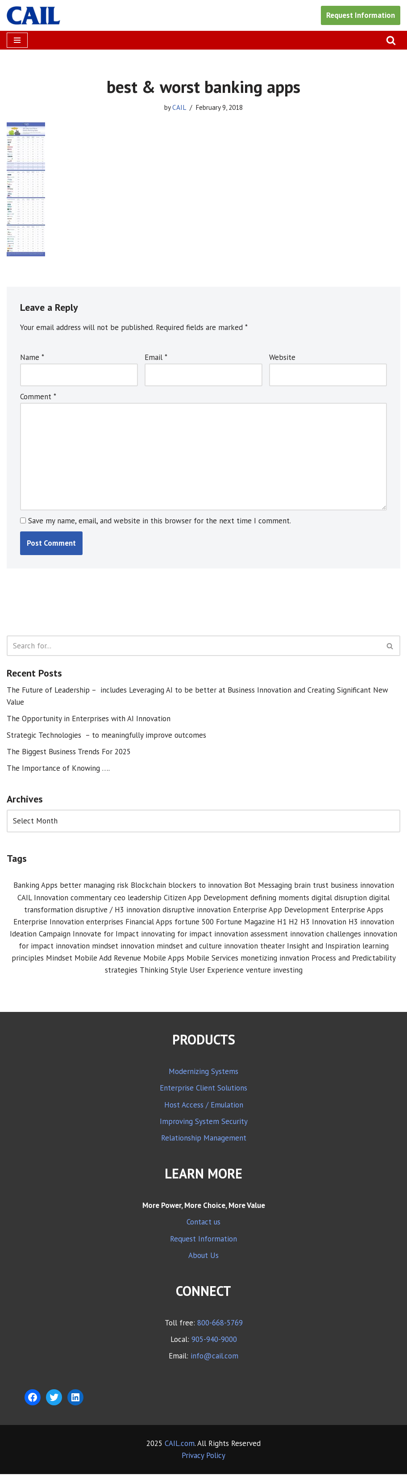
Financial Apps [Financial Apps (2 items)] (148, 923)
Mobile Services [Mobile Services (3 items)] (212, 959)
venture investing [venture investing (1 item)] (274, 971)
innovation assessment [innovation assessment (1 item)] (251, 935)
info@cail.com (214, 1357)
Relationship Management (203, 1139)
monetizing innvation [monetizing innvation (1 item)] (275, 959)
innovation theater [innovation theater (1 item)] (254, 947)
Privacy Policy (203, 1456)
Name (32, 357)
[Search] (391, 40)
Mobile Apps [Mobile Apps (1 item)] (163, 959)
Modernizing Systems (203, 1073)
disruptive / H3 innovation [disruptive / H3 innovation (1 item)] (117, 910)
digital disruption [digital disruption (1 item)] (339, 898)
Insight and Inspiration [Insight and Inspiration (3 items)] (323, 947)
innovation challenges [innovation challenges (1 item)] (325, 935)
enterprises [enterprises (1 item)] (104, 923)
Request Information (360, 15)
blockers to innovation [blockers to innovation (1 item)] (205, 886)
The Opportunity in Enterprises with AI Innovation (89, 719)
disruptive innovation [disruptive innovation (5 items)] (196, 910)
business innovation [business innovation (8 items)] (362, 886)
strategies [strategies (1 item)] (121, 971)
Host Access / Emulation (203, 1106)
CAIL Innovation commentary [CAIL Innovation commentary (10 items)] (64, 898)
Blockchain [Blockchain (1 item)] (148, 886)
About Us (203, 1256)
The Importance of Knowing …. (58, 769)
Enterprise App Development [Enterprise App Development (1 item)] (281, 910)
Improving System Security (204, 1122)
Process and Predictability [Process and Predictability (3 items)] (353, 959)
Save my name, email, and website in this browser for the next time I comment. (159, 521)
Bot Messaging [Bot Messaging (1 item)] (268, 886)
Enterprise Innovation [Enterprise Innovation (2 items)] (48, 923)
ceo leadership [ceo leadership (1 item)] (138, 898)
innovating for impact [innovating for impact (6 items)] (176, 935)
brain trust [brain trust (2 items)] (311, 886)
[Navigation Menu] (17, 40)
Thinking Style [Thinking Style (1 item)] (163, 971)
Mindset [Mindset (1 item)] (59, 959)
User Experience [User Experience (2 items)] (217, 971)
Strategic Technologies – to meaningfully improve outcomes (106, 735)
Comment (38, 397)
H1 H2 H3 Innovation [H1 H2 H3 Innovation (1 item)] (311, 923)
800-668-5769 (220, 1324)
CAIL (179, 107)
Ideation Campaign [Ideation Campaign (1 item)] (40, 935)
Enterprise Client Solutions (203, 1089)
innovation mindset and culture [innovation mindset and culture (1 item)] (171, 947)
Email (156, 357)
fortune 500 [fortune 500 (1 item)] (194, 923)
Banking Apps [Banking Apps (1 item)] (35, 886)
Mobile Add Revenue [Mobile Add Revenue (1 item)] (108, 959)
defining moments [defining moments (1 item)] (279, 898)
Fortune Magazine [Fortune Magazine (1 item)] (245, 923)
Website (282, 357)
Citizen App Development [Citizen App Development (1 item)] (206, 898)
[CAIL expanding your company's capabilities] (33, 15)
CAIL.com (180, 1444)
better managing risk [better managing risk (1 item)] (94, 886)
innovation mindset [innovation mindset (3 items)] (87, 947)
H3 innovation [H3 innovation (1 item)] (371, 923)
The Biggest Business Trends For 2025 (69, 752)
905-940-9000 (214, 1340)
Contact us (203, 1223)
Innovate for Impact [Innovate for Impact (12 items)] (106, 935)
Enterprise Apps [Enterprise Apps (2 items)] (357, 910)
